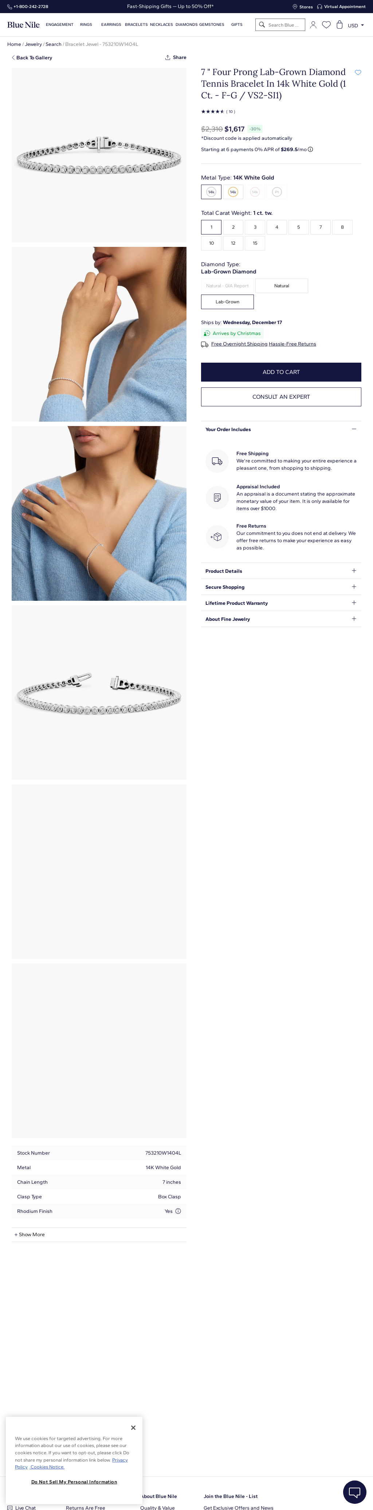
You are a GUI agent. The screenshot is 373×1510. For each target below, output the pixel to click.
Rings (86, 24)
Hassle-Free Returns (292, 344)
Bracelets (136, 24)
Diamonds (187, 24)
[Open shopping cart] (339, 24)
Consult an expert (281, 396)
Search (54, 44)
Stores (306, 6)
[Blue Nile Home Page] (23, 25)
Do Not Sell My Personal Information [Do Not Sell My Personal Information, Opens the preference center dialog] (74, 1482)
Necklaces (161, 24)
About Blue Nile (158, 1496)
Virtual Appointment (345, 6)
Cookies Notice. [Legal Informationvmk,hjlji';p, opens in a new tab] (47, 1467)
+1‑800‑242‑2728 (30, 6)
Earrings (111, 24)
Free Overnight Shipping (239, 344)
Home (14, 44)
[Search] (262, 25)
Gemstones (211, 24)
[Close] (133, 1428)
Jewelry (33, 44)
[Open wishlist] (326, 24)
